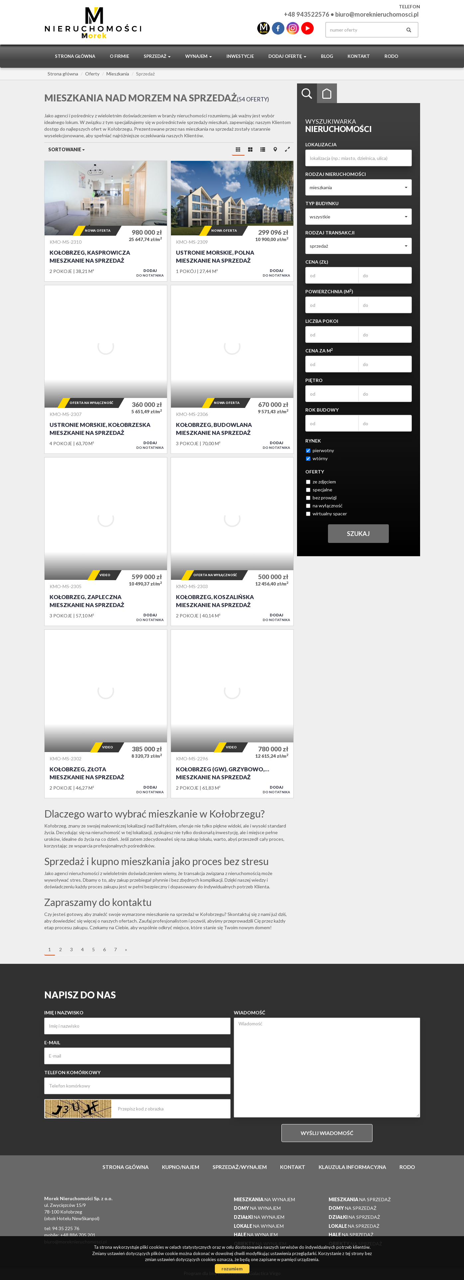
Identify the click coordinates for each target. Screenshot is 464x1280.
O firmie (119, 56)
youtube (307, 28)
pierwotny (320, 450)
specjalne (319, 489)
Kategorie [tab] (327, 93)
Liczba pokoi (321, 321)
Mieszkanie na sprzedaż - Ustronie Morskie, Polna (232, 221)
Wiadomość (249, 1012)
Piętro (314, 380)
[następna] (126, 950)
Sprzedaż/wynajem (240, 1167)
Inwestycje (240, 56)
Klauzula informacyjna (352, 1167)
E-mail (52, 1042)
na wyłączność (324, 505)
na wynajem (264, 1199)
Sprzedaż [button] (157, 56)
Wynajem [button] (198, 56)
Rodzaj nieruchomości (335, 174)
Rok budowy (322, 410)
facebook (278, 28)
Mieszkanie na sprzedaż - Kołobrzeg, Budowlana (232, 369)
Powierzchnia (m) (329, 291)
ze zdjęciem (321, 481)
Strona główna (75, 56)
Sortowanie (66, 149)
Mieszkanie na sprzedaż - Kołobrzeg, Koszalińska (232, 541)
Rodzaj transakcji (330, 232)
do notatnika (150, 272)
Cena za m (319, 350)
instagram (292, 28)
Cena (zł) (316, 262)
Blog (327, 56)
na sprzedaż (360, 1199)
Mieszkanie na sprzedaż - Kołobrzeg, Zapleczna (106, 541)
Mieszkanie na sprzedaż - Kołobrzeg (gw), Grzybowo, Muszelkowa (232, 714)
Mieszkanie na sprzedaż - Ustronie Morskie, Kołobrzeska (106, 369)
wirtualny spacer (326, 513)
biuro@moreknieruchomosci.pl (377, 14)
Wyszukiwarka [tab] (307, 93)
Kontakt (359, 56)
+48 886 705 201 (77, 1235)
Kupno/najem (180, 1167)
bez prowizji (321, 497)
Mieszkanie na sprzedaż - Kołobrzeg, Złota (106, 714)
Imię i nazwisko (63, 1012)
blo (263, 28)
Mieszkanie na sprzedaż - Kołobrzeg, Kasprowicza (106, 221)
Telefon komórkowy (72, 1072)
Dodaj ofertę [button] (287, 56)
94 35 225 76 (65, 1228)
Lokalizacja (321, 144)
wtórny (317, 458)
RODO (391, 56)
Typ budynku (322, 203)
